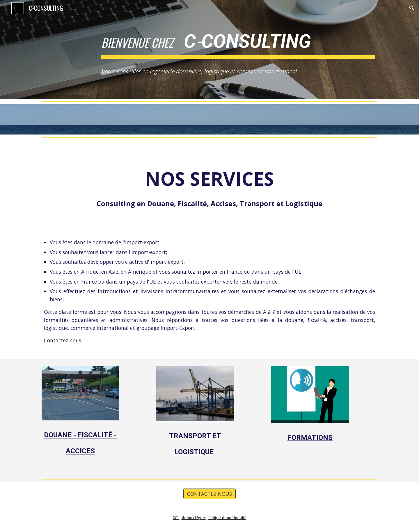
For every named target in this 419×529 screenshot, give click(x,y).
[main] (238, 41)
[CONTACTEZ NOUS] (209, 494)
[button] (412, 8)
